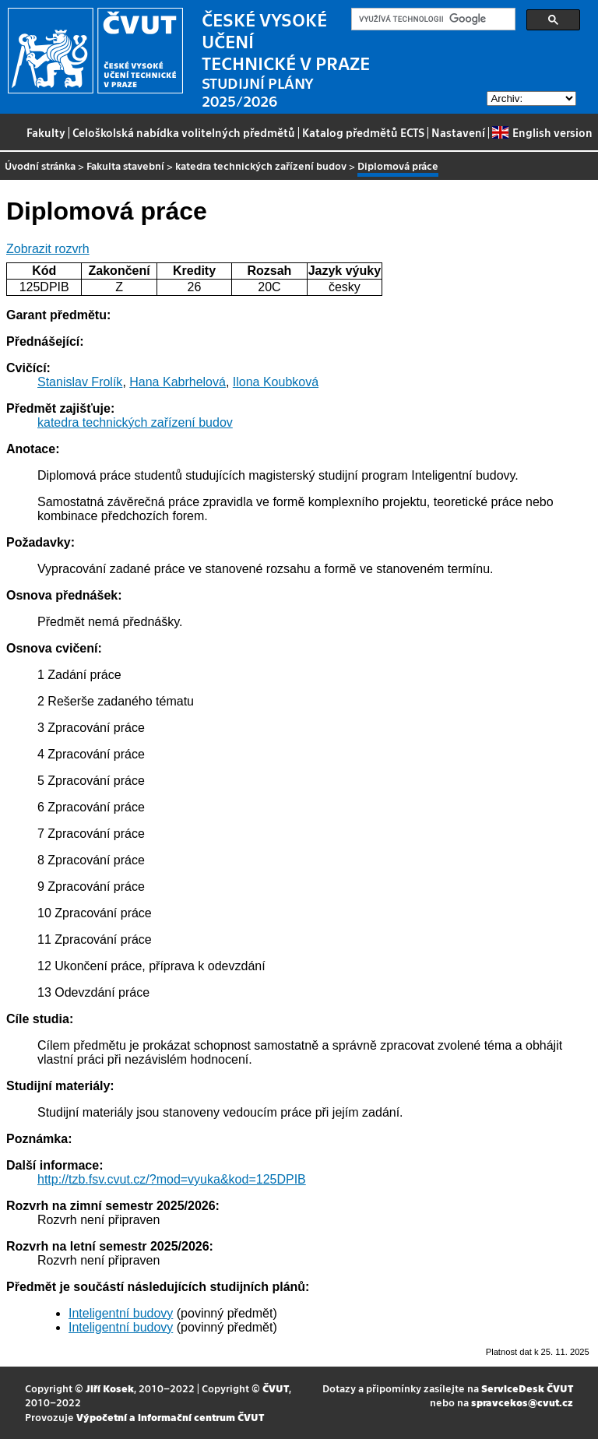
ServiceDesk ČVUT (527, 1388)
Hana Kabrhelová (177, 382)
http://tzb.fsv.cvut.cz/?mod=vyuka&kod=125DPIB (171, 1179)
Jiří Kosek (110, 1388)
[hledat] (432, 19)
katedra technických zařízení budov (260, 165)
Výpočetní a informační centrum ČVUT (170, 1417)
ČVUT (275, 1388)
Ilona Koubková (275, 382)
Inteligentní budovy (121, 1313)
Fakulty (45, 132)
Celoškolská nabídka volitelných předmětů (183, 132)
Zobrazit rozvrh (48, 248)
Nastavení (458, 132)
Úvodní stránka (40, 165)
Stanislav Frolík (79, 382)
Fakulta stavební (125, 165)
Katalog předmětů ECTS (363, 132)
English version (542, 132)
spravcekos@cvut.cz (522, 1402)
